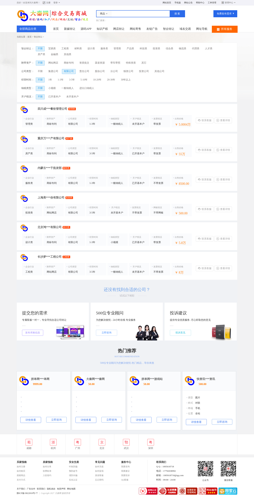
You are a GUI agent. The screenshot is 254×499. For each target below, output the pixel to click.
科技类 (143, 48)
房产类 (41, 54)
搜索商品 (21, 475)
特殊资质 (131, 62)
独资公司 (128, 71)
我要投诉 (125, 475)
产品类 (130, 48)
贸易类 (52, 48)
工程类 (65, 48)
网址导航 (201, 28)
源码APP (86, 28)
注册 (48, 2)
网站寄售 (135, 28)
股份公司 (100, 71)
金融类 (54, 54)
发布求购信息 (32, 332)
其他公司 (159, 71)
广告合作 (31, 489)
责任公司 (84, 71)
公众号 (205, 479)
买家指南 (22, 462)
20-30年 (111, 79)
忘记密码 (99, 480)
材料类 (78, 48)
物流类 (182, 48)
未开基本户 (72, 96)
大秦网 (35, 2)
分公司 (114, 71)
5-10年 (83, 79)
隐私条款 (51, 489)
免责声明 (61, 489)
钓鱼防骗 (73, 466)
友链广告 (152, 28)
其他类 (67, 54)
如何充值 (99, 466)
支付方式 (21, 480)
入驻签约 (47, 475)
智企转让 (168, 28)
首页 (56, 28)
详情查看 (30, 420)
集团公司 (53, 71)
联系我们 (41, 489)
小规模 (52, 88)
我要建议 (125, 471)
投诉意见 (180, 332)
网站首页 (167, 2)
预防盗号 (73, 471)
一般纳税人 (67, 88)
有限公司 (69, 71)
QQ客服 (124, 480)
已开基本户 (54, 96)
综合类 (169, 48)
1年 (50, 79)
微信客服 (228, 479)
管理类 (117, 48)
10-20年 (97, 79)
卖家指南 (48, 462)
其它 (143, 62)
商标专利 (69, 62)
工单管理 (212, 2)
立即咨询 (106, 332)
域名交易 (185, 28)
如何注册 (21, 466)
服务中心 (126, 462)
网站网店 (53, 62)
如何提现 (99, 471)
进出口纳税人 (86, 88)
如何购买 (21, 471)
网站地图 (71, 489)
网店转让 (119, 28)
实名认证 (73, 480)
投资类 (156, 48)
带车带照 (115, 62)
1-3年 (61, 79)
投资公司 (144, 71)
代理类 (195, 48)
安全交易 (74, 462)
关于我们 (21, 489)
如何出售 (47, 466)
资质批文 (84, 62)
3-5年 (72, 79)
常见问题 (100, 462)
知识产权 (102, 28)
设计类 (91, 48)
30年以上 (126, 79)
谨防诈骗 (73, 475)
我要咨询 (125, 466)
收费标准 (47, 471)
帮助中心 (200, 2)
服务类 (104, 48)
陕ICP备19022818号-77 (27, 493)
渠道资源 (100, 62)
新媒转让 (69, 28)
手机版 (177, 2)
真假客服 (99, 475)
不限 (40, 48)
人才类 (208, 48)
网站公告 (188, 2)
